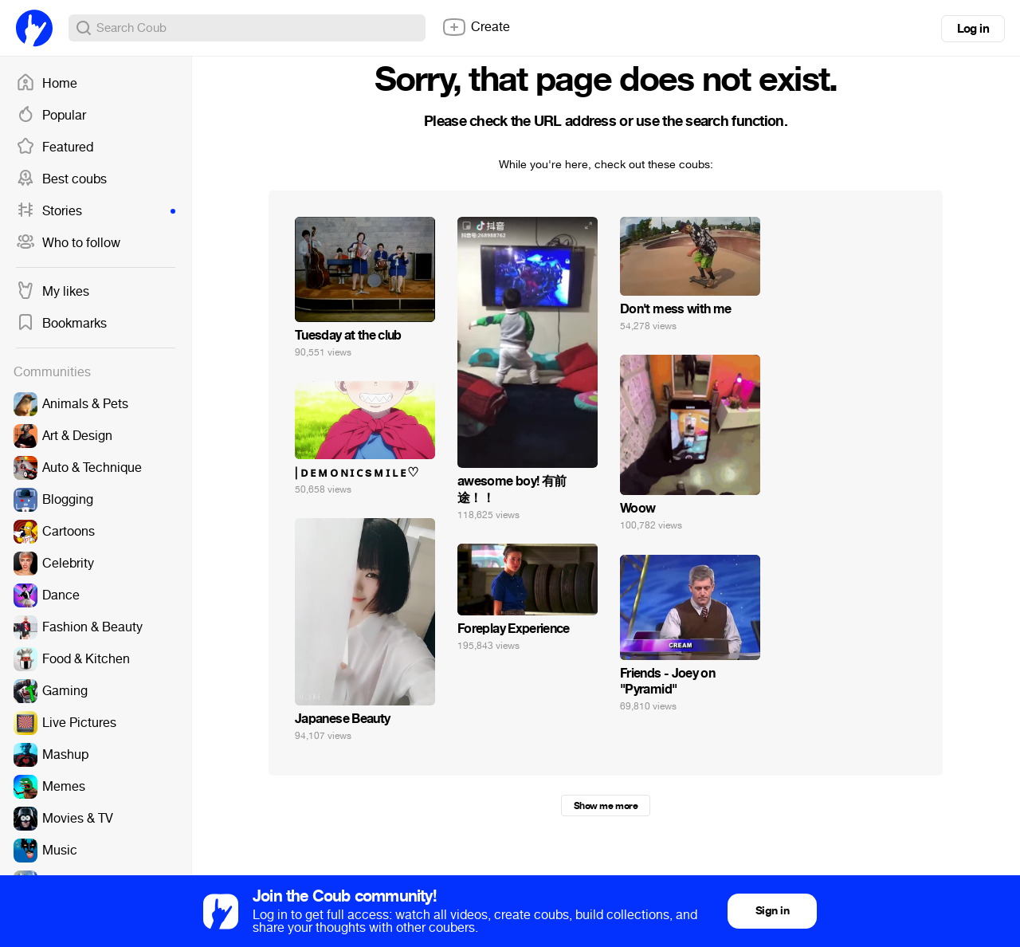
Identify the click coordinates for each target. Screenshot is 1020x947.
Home (46, 84)
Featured (54, 147)
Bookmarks (61, 323)
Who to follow (68, 243)
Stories (95, 211)
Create (475, 27)
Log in (973, 29)
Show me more (606, 806)
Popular (51, 115)
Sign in (772, 910)
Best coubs (61, 179)
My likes (52, 292)
